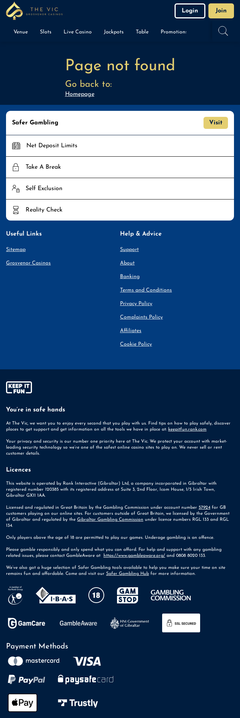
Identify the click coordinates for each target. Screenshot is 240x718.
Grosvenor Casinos (28, 263)
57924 (204, 507)
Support (129, 249)
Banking (130, 277)
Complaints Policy (141, 317)
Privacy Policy (136, 304)
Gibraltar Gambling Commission (110, 519)
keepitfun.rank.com (187, 429)
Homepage (79, 94)
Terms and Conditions (146, 290)
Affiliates (130, 331)
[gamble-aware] (120, 388)
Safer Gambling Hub (127, 573)
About (127, 263)
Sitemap (16, 249)
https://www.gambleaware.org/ (134, 555)
